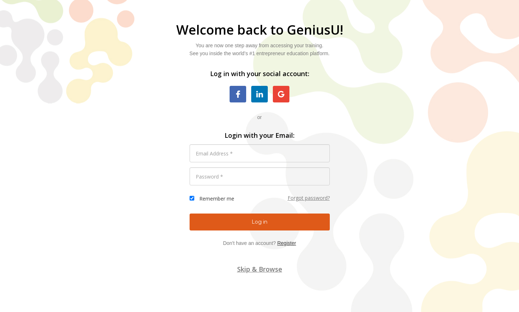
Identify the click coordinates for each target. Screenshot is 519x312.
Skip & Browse (259, 269)
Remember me (216, 198)
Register (286, 243)
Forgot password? (309, 197)
